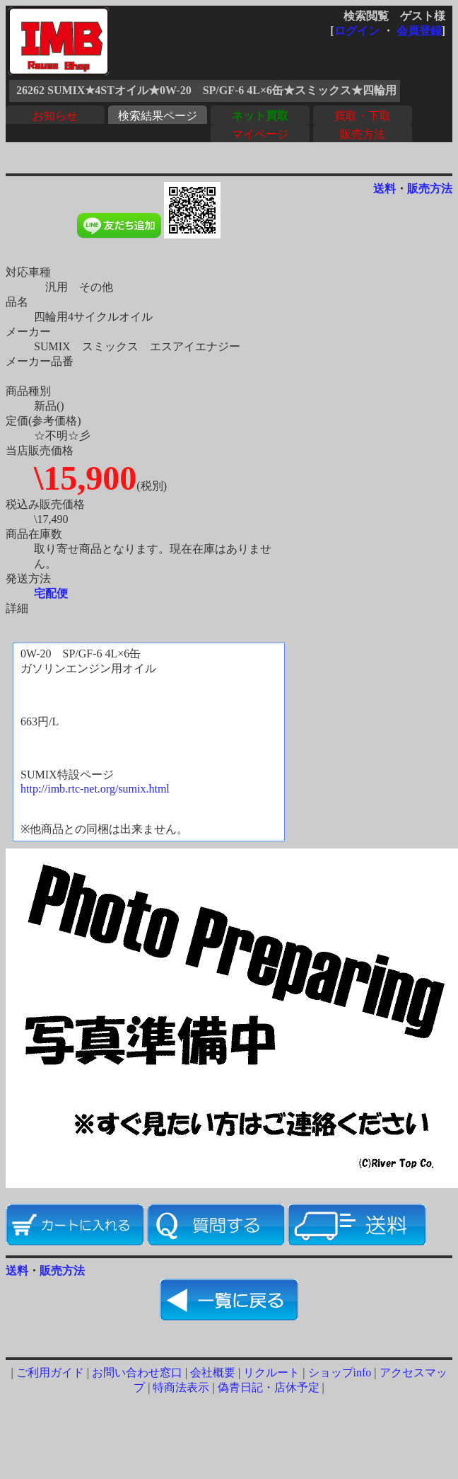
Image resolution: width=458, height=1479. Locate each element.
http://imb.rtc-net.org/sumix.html (95, 789)
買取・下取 (362, 116)
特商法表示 (181, 1387)
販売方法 (362, 134)
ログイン (357, 31)
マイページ (260, 134)
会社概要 (212, 1372)
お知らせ (55, 116)
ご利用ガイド (50, 1372)
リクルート (271, 1372)
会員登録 (419, 31)
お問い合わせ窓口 (137, 1372)
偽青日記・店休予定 (268, 1387)
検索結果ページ (157, 116)
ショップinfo (340, 1372)
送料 (384, 189)
